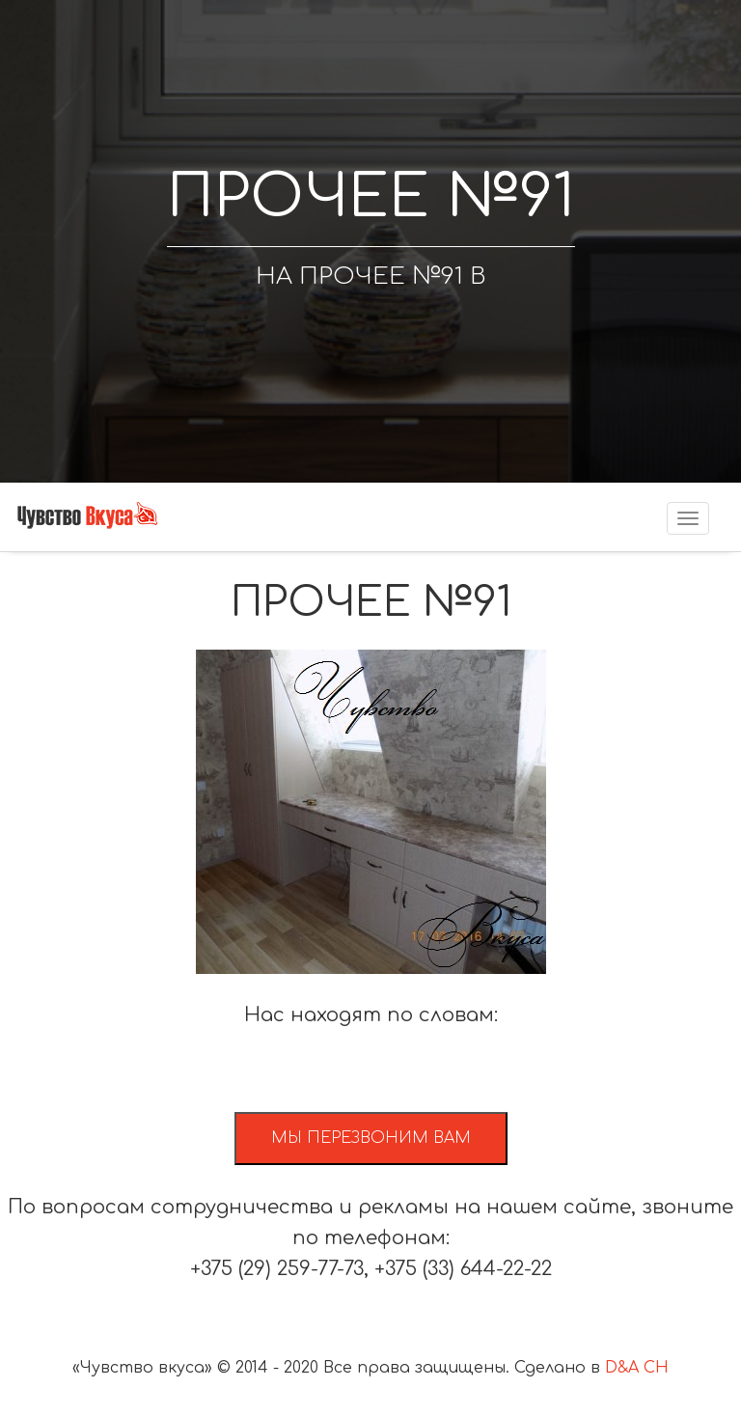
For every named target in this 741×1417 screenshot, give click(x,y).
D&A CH (637, 1367)
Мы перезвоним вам (371, 1138)
